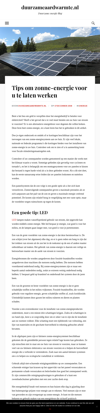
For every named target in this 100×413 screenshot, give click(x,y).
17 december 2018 (63, 106)
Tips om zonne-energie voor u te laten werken (49, 91)
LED (14, 220)
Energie (83, 106)
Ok (50, 409)
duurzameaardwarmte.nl (50, 7)
